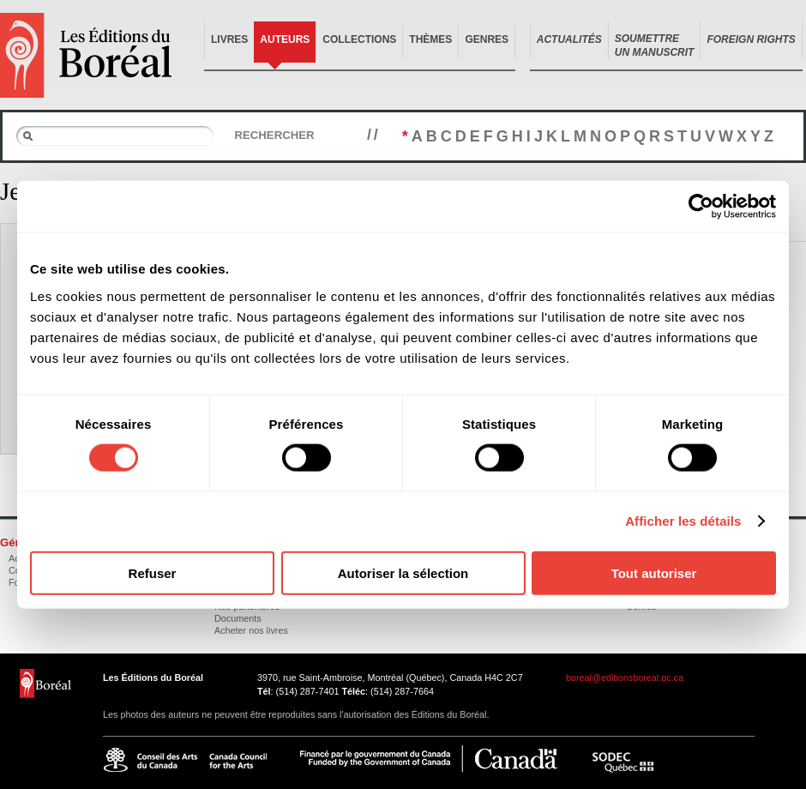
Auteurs (285, 39)
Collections (359, 39)
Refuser (153, 572)
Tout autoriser (654, 572)
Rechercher (274, 135)
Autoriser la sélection (403, 572)
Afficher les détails (683, 521)
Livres (229, 39)
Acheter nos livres (251, 630)
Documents (238, 618)
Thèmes (430, 39)
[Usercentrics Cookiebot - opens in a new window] (701, 207)
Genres (486, 39)
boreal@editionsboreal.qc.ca (624, 677)
